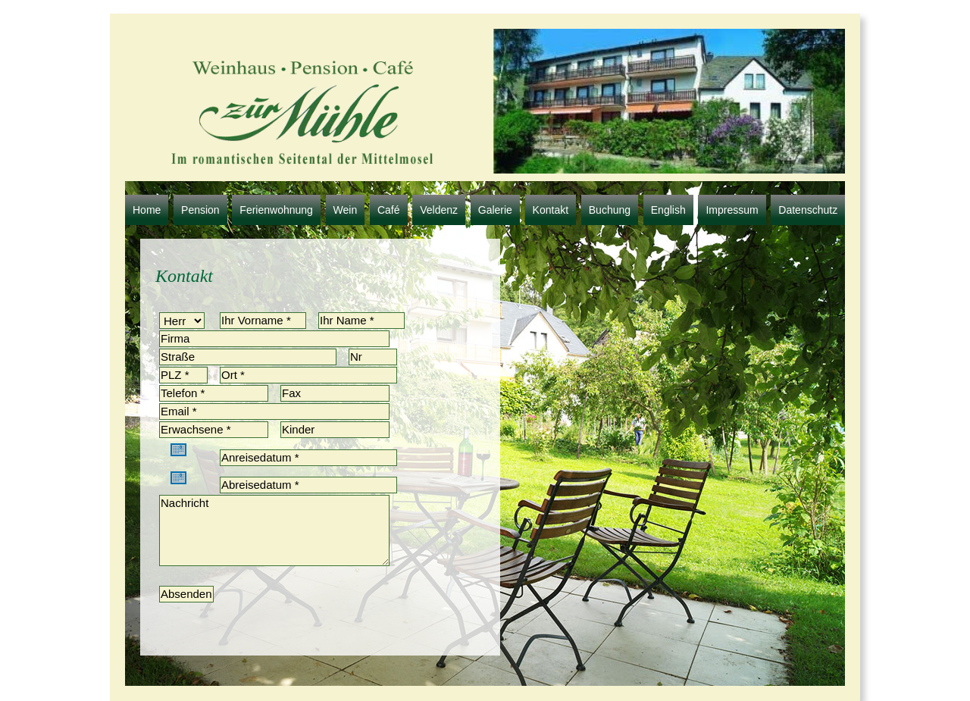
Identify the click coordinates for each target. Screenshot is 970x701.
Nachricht (274, 530)
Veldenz (439, 210)
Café (388, 210)
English (668, 210)
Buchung (609, 210)
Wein (345, 210)
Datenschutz (807, 210)
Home (147, 210)
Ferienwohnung (276, 210)
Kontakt (550, 210)
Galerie (495, 210)
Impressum (732, 210)
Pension (200, 210)
